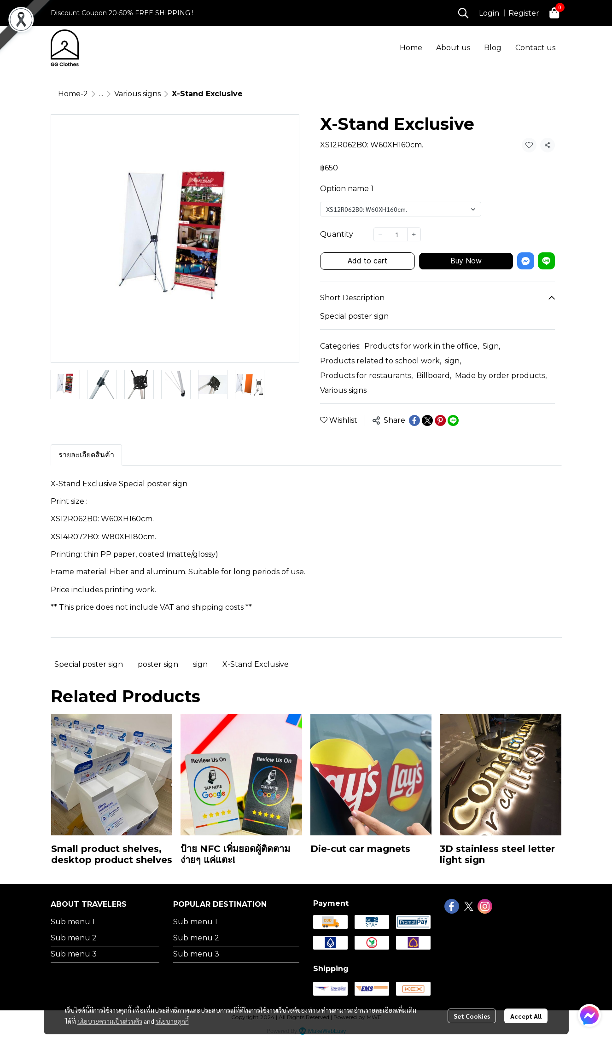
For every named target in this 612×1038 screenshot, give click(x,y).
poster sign (158, 664)
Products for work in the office (421, 346)
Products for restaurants (366, 375)
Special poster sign (88, 664)
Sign (491, 346)
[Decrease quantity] (380, 234)
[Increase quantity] (414, 234)
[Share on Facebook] (414, 420)
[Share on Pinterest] (440, 420)
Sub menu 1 (73, 921)
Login (489, 13)
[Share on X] (427, 420)
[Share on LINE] (453, 420)
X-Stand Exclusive (255, 664)
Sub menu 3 (74, 954)
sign (453, 360)
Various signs (137, 93)
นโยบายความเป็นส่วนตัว (109, 1021)
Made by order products (501, 375)
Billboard (433, 375)
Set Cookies (472, 1016)
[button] (463, 13)
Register (523, 13)
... (101, 93)
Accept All (526, 1016)
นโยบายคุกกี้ (172, 1021)
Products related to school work (380, 360)
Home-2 (73, 93)
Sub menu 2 (74, 937)
